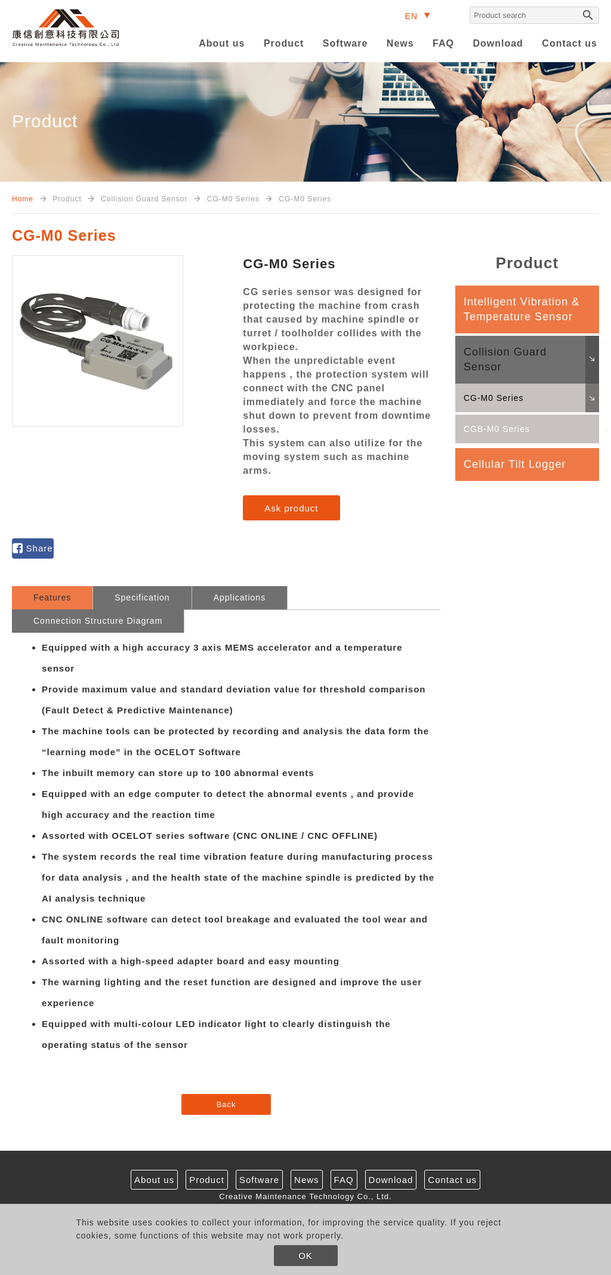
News (400, 43)
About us (222, 43)
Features (52, 597)
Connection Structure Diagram (97, 621)
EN (411, 16)
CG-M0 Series (494, 398)
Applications (240, 597)
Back (226, 1104)
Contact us (569, 43)
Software (345, 43)
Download (498, 43)
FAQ (443, 43)
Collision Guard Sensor (505, 359)
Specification (142, 597)
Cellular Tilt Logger (515, 464)
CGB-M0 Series (497, 429)
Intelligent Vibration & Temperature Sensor (522, 309)
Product (284, 43)
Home (22, 199)
